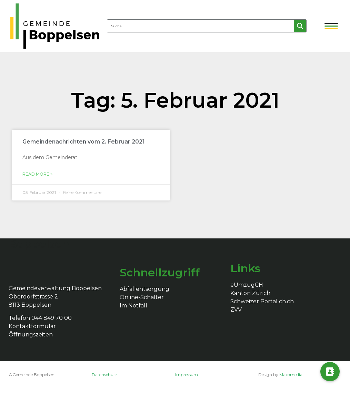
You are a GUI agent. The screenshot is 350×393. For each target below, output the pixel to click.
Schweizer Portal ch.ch (262, 301)
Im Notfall (133, 305)
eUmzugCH (246, 285)
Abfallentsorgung (144, 289)
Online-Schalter (142, 297)
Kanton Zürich (250, 293)
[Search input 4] (201, 25)
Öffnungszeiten (31, 334)
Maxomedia (290, 374)
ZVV (236, 309)
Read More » (37, 174)
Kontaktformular (32, 326)
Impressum (186, 374)
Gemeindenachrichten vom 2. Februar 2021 (83, 141)
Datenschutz (105, 374)
